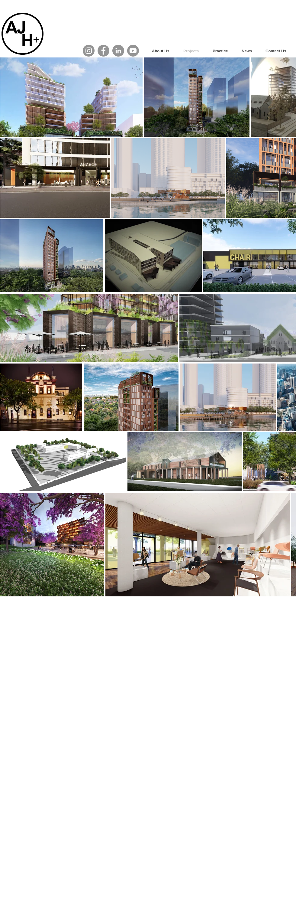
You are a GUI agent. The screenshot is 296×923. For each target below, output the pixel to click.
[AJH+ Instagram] (89, 51)
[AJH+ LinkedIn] (118, 51)
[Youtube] (133, 51)
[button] (222, 51)
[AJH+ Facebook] (103, 51)
